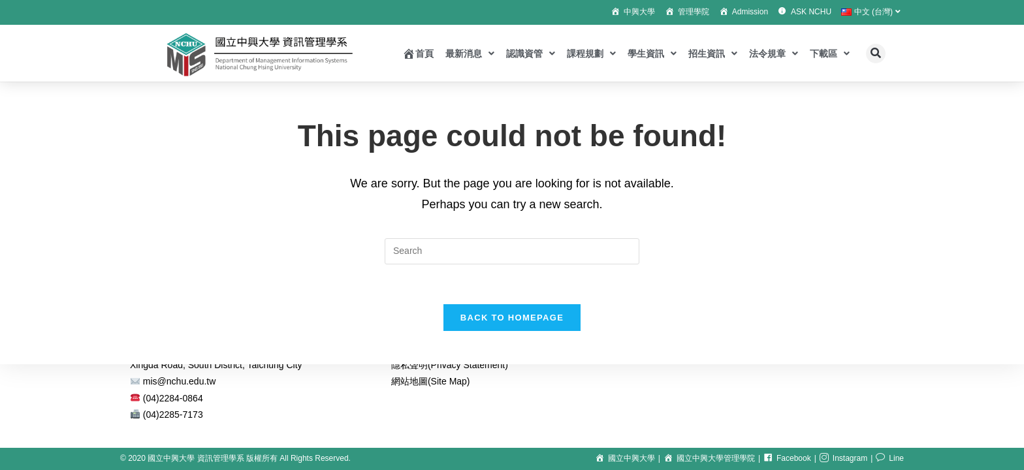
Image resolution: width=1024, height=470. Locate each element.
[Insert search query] (512, 251)
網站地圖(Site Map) (430, 381)
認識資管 (530, 53)
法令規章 (773, 53)
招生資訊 (712, 53)
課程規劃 (591, 53)
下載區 (830, 53)
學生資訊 (652, 53)
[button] (876, 53)
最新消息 (469, 53)
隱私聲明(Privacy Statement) (449, 365)
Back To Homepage (512, 317)
